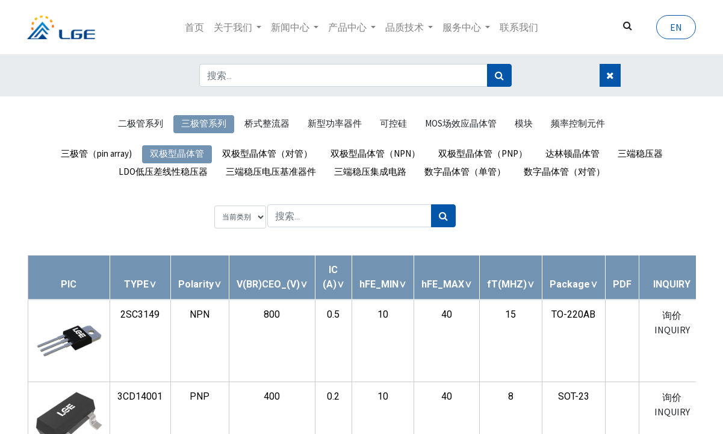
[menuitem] (194, 27)
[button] (140, 284)
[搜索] (499, 75)
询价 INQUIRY (672, 322)
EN (676, 27)
